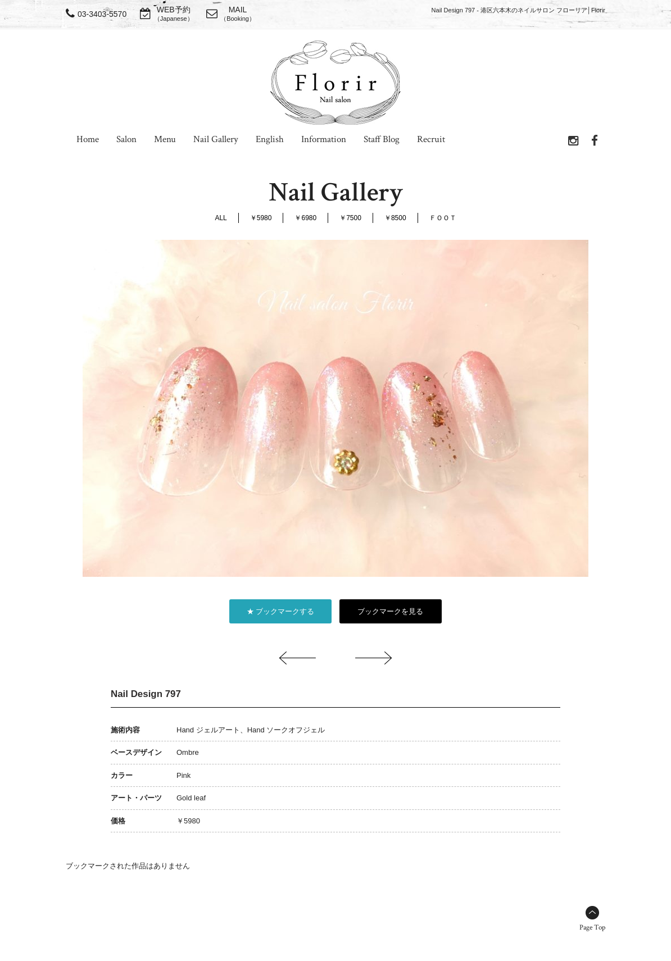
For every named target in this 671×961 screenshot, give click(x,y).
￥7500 (350, 218)
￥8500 (395, 218)
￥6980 (305, 218)
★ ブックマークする (281, 611)
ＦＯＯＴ (442, 218)
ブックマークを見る (390, 611)
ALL (220, 218)
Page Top (592, 927)
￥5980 (261, 218)
